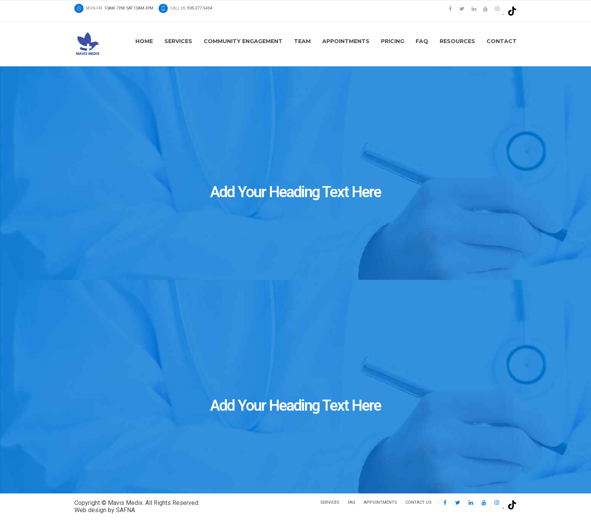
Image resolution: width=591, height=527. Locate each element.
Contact (502, 41)
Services (178, 41)
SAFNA (125, 510)
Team (302, 41)
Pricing (392, 41)
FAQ (422, 41)
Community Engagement (243, 41)
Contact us (418, 502)
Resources (457, 41)
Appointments (345, 41)
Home (144, 41)
